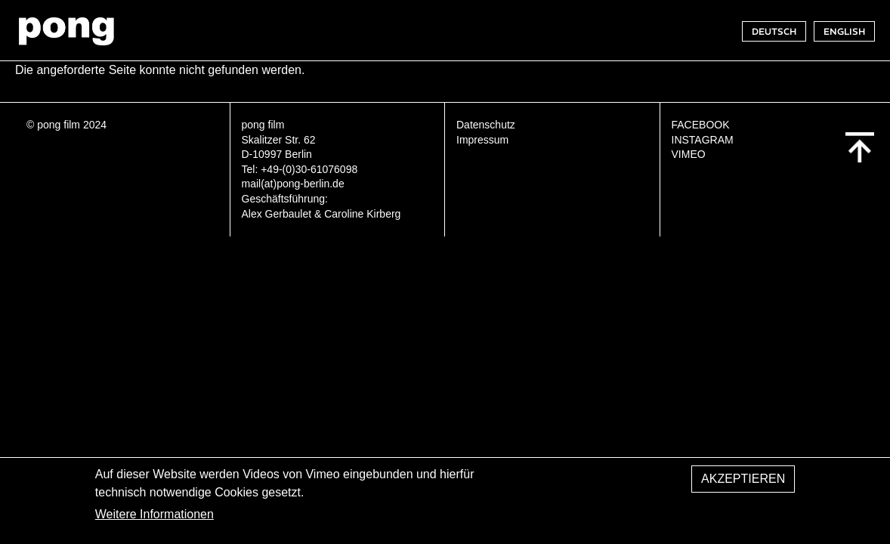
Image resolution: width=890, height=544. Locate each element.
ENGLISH (844, 31)
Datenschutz (485, 125)
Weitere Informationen (154, 518)
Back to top (860, 147)
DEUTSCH (774, 31)
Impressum (482, 140)
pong (66, 31)
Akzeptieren (743, 482)
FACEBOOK (701, 125)
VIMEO (689, 154)
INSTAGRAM (703, 140)
